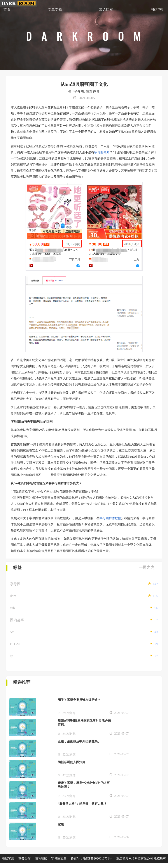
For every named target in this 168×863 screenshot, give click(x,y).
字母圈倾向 (102, 152)
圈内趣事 (17, 620)
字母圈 (79, 91)
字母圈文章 (58, 858)
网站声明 (157, 9)
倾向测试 (41, 858)
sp (11, 656)
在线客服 (8, 858)
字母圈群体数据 (110, 518)
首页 (7, 9)
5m (12, 632)
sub (12, 608)
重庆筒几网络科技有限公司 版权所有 (141, 858)
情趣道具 (93, 91)
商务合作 (24, 858)
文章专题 (55, 9)
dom (13, 596)
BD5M (15, 644)
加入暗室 (106, 9)
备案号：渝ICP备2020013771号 (91, 858)
